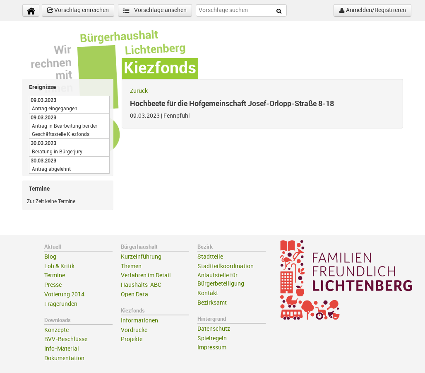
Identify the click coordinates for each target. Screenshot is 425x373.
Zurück (139, 91)
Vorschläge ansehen (155, 10)
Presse (53, 285)
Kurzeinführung (141, 257)
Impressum (211, 347)
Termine (54, 275)
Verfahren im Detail (146, 275)
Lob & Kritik (59, 266)
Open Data (134, 294)
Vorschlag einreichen (78, 10)
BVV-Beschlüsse (65, 339)
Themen (131, 266)
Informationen (139, 320)
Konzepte (56, 330)
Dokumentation (64, 358)
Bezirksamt (212, 303)
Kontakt (207, 293)
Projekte (131, 339)
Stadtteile (210, 257)
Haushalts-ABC (141, 285)
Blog (50, 257)
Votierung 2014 (64, 294)
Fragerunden (60, 304)
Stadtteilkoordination (225, 266)
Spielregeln (212, 338)
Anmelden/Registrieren (372, 10)
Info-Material (61, 349)
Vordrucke (134, 330)
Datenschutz (213, 329)
